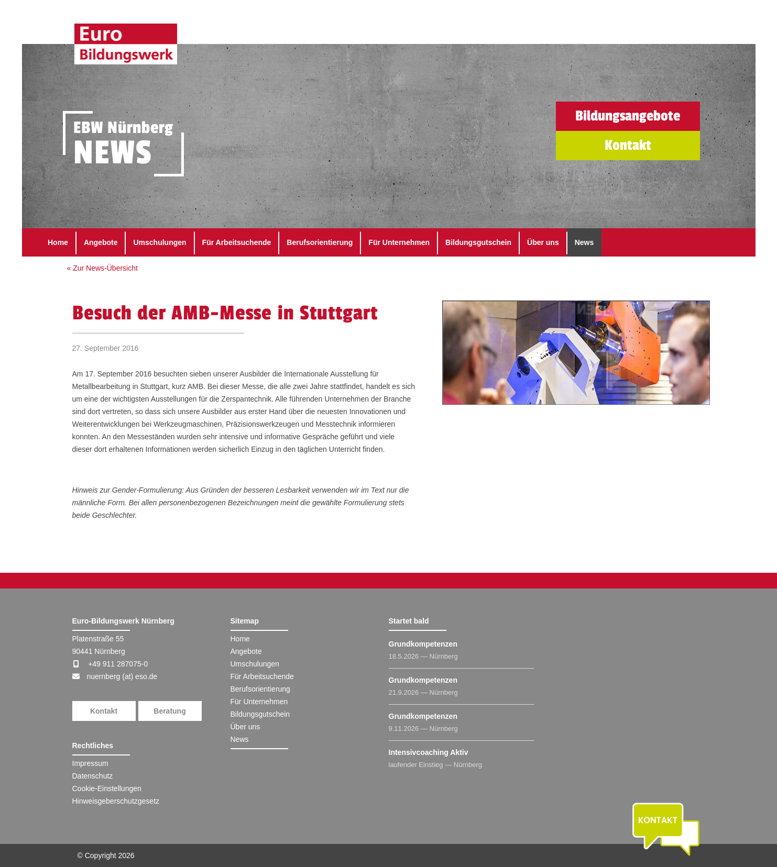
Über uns (543, 242)
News (584, 242)
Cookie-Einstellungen (106, 788)
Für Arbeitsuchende (236, 242)
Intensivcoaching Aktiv (428, 752)
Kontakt (103, 711)
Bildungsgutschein (478, 242)
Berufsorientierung (320, 242)
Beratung (169, 711)
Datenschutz (92, 776)
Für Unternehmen (399, 242)
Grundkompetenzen (423, 644)
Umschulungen (159, 242)
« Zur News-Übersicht (102, 268)
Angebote (101, 242)
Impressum (90, 763)
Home (58, 242)
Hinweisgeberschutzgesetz (116, 801)
